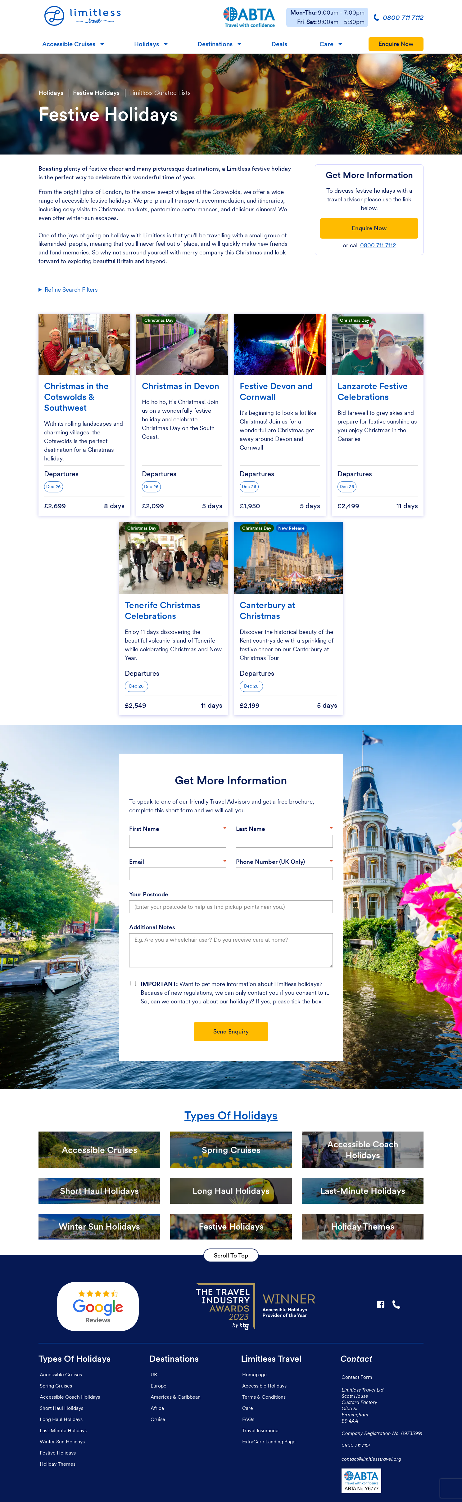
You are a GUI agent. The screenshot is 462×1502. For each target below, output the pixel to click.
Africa (157, 1408)
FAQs (248, 1419)
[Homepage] (125, 17)
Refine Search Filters (71, 289)
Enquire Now (396, 43)
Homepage (254, 1374)
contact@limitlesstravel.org (371, 1459)
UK (154, 1374)
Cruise (158, 1419)
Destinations (215, 44)
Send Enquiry (231, 1031)
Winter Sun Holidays (62, 1441)
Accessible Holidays (264, 1386)
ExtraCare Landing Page (269, 1441)
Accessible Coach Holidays (70, 1397)
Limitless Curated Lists (160, 93)
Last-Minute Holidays (63, 1430)
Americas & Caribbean (176, 1397)
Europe (158, 1386)
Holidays (146, 44)
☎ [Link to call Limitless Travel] (396, 1304)
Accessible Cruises (68, 44)
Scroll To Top (231, 1255)
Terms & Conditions (264, 1397)
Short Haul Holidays (61, 1408)
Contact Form (357, 1377)
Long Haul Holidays (61, 1419)
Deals (279, 44)
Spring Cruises (56, 1386)
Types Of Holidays (231, 1116)
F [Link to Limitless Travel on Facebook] (380, 1304)
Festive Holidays (96, 93)
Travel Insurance (260, 1430)
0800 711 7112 (378, 245)
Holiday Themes (57, 1464)
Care (326, 44)
